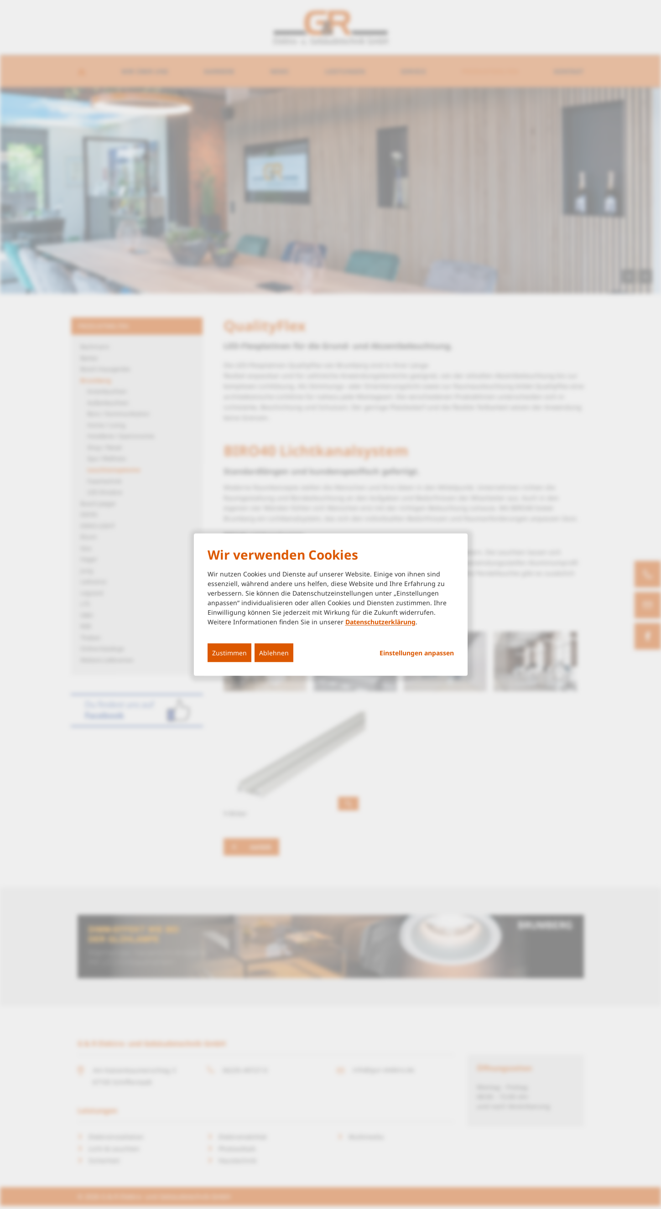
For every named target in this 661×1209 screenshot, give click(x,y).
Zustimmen (229, 653)
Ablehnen (274, 653)
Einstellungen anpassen (417, 653)
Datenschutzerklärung (380, 621)
